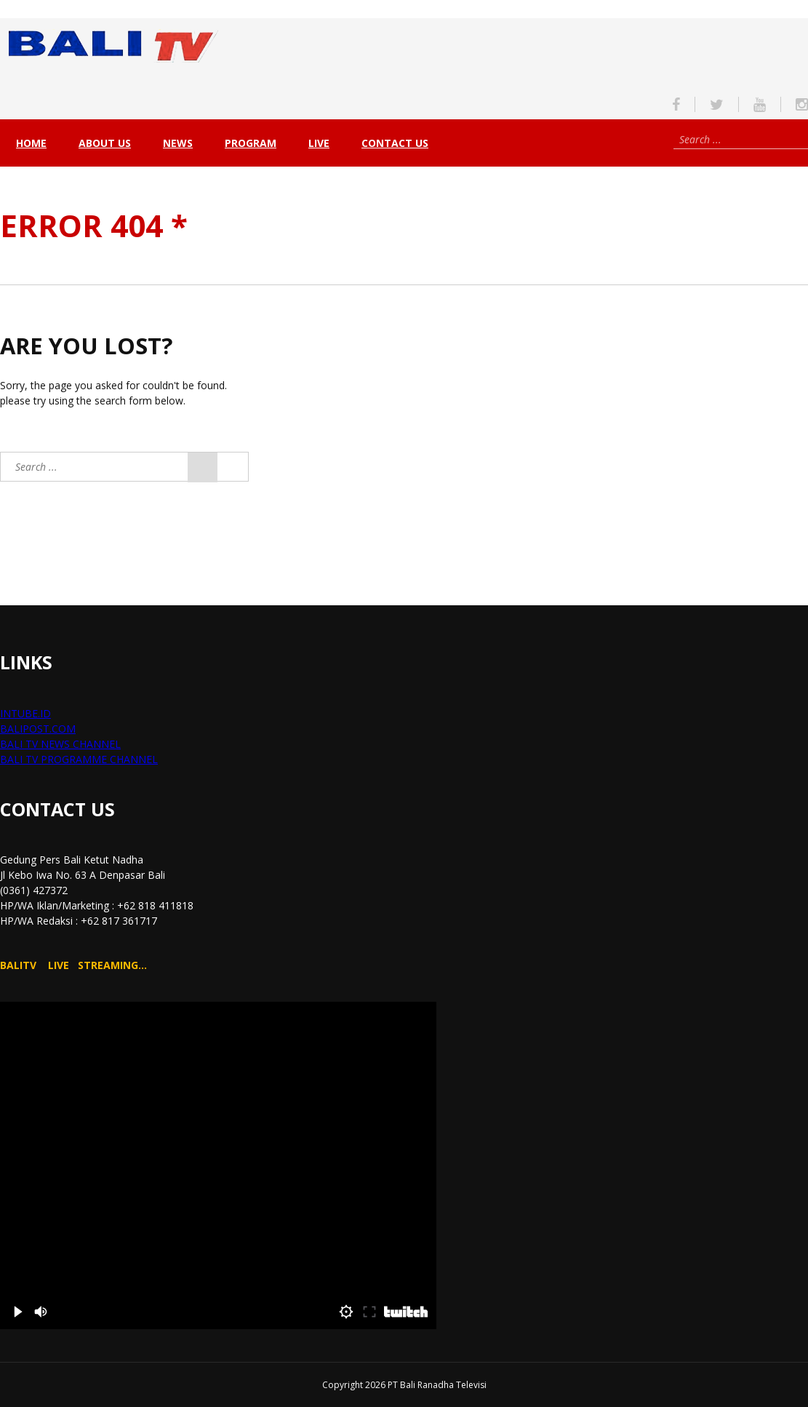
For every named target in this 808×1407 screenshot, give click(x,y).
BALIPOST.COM (38, 729)
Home (31, 143)
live (318, 143)
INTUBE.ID (25, 713)
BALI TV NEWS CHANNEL (60, 744)
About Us (105, 143)
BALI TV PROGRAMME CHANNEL (79, 759)
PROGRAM (250, 143)
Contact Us (394, 143)
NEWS (178, 143)
